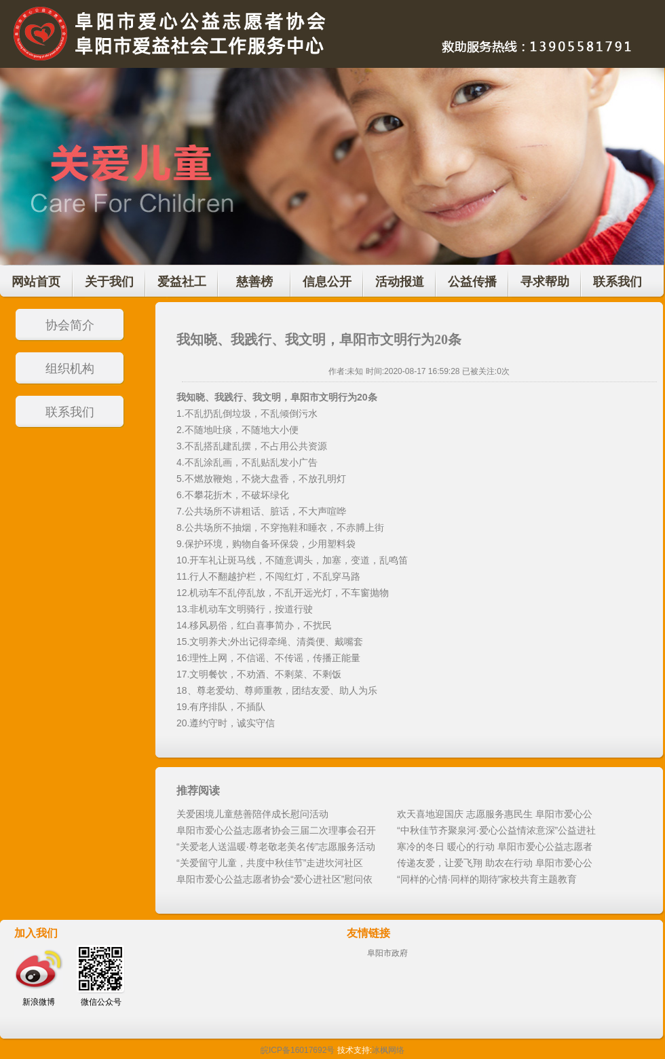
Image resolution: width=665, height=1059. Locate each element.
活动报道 (399, 282)
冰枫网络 (388, 1050)
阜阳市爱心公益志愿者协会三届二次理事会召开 (276, 830)
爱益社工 (181, 282)
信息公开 (327, 282)
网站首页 (36, 282)
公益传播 (472, 282)
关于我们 (109, 282)
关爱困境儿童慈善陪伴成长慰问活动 (252, 814)
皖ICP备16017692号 (298, 1050)
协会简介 (69, 325)
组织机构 (69, 368)
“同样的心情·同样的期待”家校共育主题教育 (487, 879)
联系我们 (617, 282)
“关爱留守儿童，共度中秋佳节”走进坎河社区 (269, 862)
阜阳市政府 (387, 953)
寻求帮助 (544, 282)
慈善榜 (254, 282)
